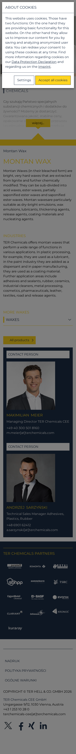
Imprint (44, 67)
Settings (24, 80)
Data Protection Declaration (34, 62)
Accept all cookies (53, 80)
